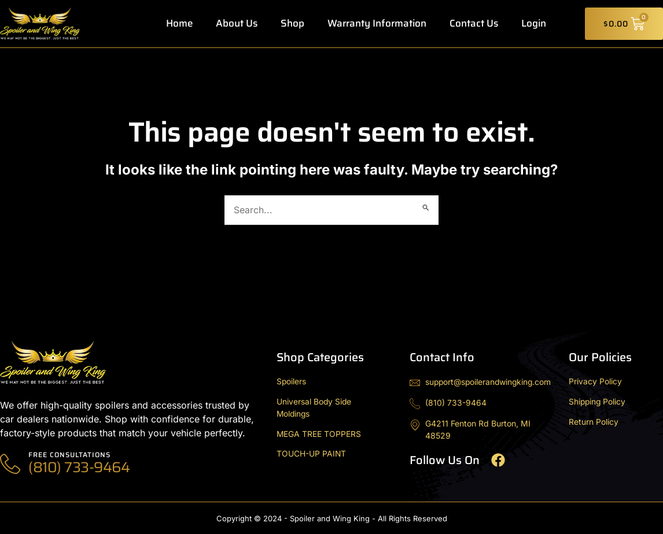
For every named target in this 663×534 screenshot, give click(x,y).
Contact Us (474, 23)
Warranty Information (376, 23)
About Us (236, 23)
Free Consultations (70, 454)
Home (179, 23)
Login (533, 23)
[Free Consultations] (10, 464)
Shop (292, 23)
